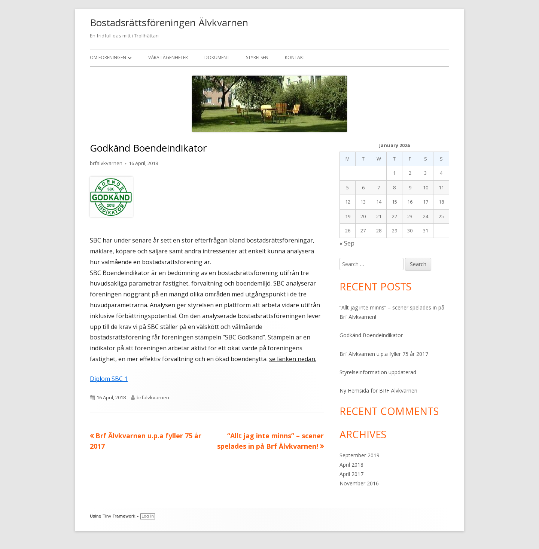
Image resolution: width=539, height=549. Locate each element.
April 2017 (351, 474)
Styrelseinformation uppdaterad (377, 372)
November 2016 (359, 483)
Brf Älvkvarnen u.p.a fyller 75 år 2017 (383, 353)
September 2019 (359, 455)
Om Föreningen (108, 57)
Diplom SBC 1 (109, 379)
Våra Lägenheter (168, 57)
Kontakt (295, 57)
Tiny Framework (119, 516)
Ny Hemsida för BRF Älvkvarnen (378, 390)
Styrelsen (257, 57)
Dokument (216, 57)
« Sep (346, 243)
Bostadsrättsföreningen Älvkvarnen (169, 22)
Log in (147, 516)
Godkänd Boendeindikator (371, 335)
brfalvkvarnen (106, 163)
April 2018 (351, 464)
